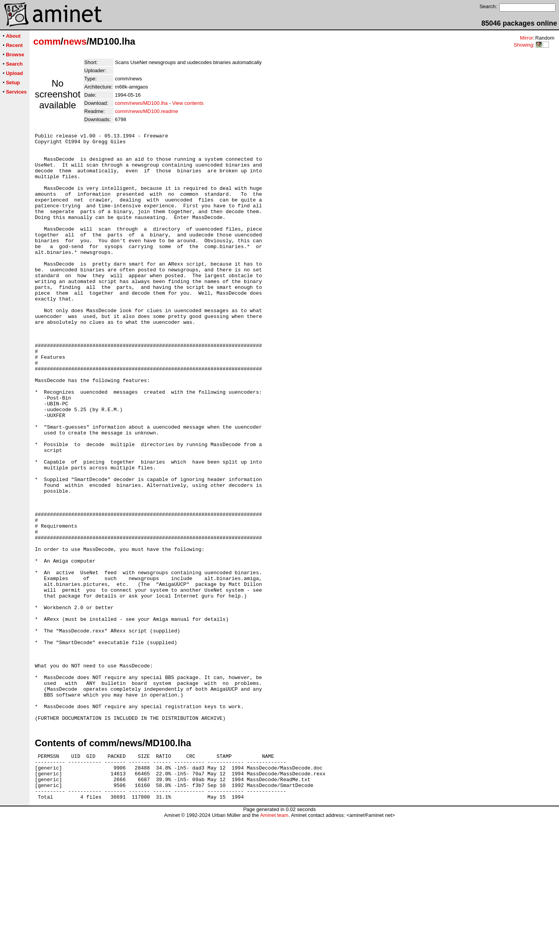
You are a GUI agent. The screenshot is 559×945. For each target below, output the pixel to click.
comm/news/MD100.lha (141, 103)
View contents (187, 103)
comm (47, 41)
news (75, 41)
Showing (523, 45)
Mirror (526, 38)
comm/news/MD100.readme (146, 111)
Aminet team (274, 942)
